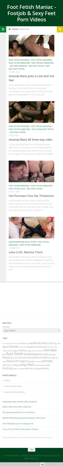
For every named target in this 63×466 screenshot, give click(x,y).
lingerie (23, 361)
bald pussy (24, 343)
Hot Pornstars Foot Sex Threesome (31, 196)
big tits (5, 346)
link (60, 427)
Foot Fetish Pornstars (42, 63)
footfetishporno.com (36, 354)
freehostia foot (6, 437)
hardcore (37, 357)
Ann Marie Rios (15, 343)
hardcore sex (48, 357)
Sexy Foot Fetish (36, 66)
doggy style (30, 351)
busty (45, 346)
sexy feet (27, 364)
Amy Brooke (5, 343)
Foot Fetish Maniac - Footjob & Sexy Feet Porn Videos (31, 13)
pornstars (6, 365)
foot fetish (14, 353)
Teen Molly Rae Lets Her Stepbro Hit (17, 423)
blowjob (30, 346)
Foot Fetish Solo (17, 188)
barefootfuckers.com (41, 343)
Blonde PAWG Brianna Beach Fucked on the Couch (23, 418)
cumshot (21, 350)
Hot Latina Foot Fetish (42, 129)
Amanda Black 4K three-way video (30, 139)
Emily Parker (39, 351)
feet (47, 350)
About (7, 380)
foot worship (24, 357)
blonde (14, 346)
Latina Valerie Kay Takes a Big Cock (16, 406)
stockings (7, 368)
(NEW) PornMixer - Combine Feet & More (20, 437)
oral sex (38, 361)
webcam (44, 368)
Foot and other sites (13, 386)
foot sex (14, 358)
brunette (38, 346)
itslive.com (12, 361)
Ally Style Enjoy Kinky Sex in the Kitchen (18, 412)
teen (27, 368)
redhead (15, 365)
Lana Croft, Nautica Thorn (26, 252)
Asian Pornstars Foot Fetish (22, 242)
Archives (6, 326)
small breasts (39, 365)
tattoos (16, 368)
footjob (6, 357)
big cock (57, 343)
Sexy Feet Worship (18, 66)
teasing (21, 368)
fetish (53, 350)
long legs (31, 361)
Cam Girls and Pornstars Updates (19, 401)
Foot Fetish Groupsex (41, 60)
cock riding (12, 350)
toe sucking (34, 368)
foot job (52, 354)
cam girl (50, 347)
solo (48, 365)
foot (4, 354)
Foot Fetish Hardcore (19, 63)
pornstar (47, 361)
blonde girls (22, 347)
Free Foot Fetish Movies (15, 392)
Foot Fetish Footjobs (19, 60)
